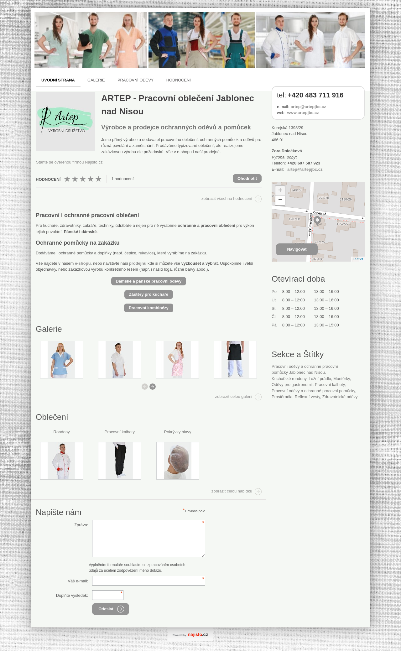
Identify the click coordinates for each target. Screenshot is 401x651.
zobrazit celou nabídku (231, 491)
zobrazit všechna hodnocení (226, 198)
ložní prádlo (320, 378)
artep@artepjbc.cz (308, 106)
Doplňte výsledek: (72, 595)
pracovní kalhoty (330, 384)
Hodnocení (178, 80)
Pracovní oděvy (135, 80)
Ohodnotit (247, 178)
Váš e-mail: (78, 581)
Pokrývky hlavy (177, 432)
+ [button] (280, 190)
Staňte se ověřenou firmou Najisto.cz (69, 162)
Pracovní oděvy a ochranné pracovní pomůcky (313, 390)
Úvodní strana (58, 80)
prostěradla (282, 396)
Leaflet (358, 259)
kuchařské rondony (289, 378)
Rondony (62, 432)
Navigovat (296, 249)
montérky (341, 378)
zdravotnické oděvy (340, 396)
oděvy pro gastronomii (292, 384)
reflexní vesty (307, 396)
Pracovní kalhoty (120, 432)
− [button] (280, 200)
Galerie (96, 80)
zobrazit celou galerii (233, 396)
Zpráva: (81, 525)
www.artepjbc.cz (303, 112)
